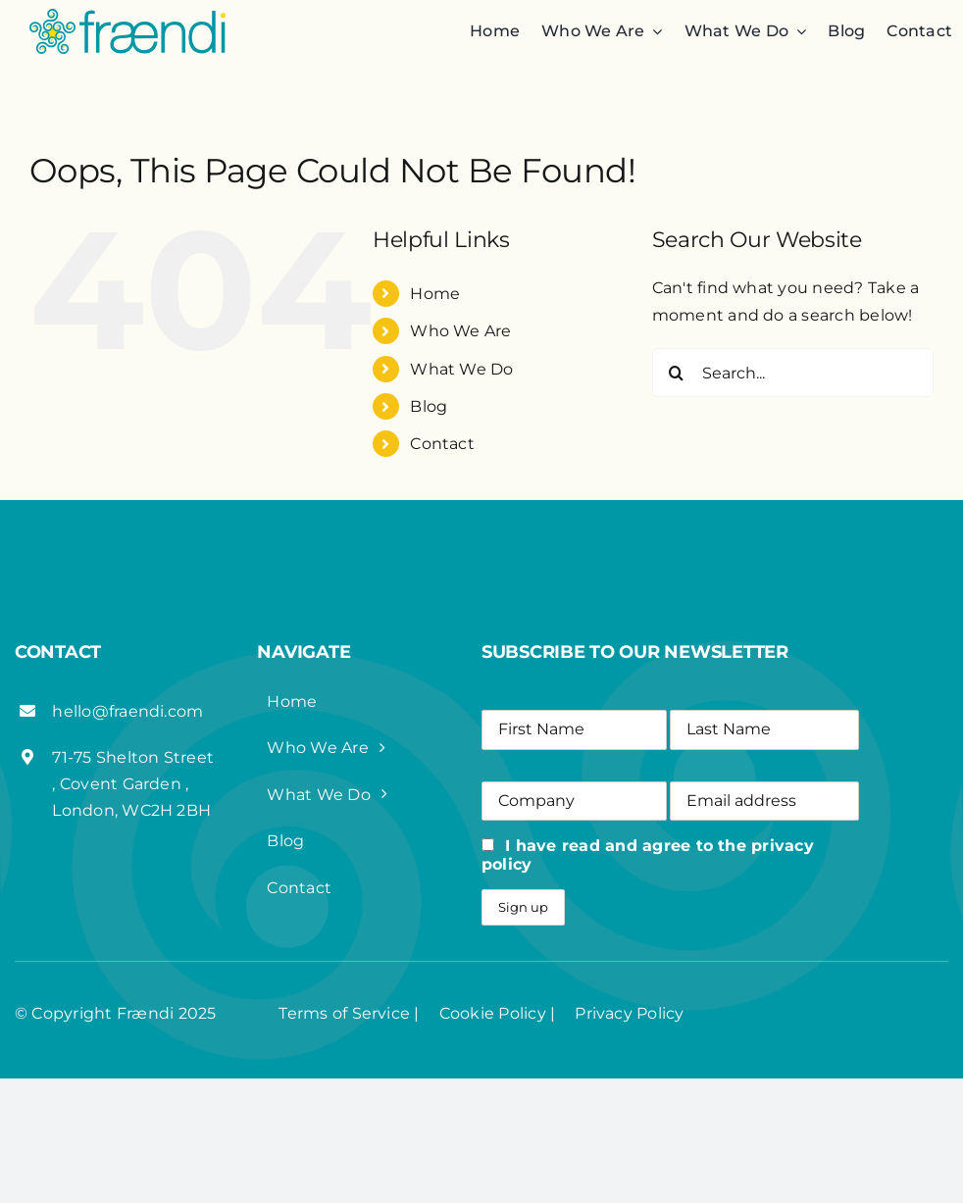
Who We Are (460, 331)
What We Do (461, 369)
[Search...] (793, 372)
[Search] (676, 372)
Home (435, 293)
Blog (428, 406)
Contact (442, 443)
